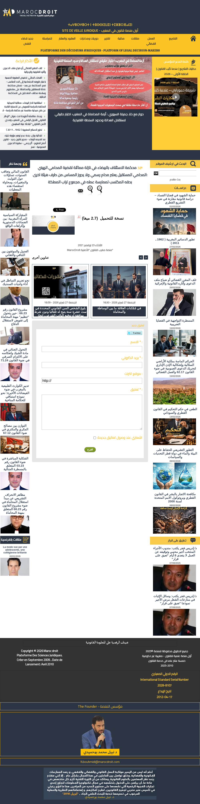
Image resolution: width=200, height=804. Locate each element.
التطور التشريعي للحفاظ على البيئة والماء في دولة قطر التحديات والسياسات (175, 453)
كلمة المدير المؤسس (176, 61)
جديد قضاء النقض (27, 41)
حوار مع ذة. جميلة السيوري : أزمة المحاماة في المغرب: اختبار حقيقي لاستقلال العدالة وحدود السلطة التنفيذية (99, 117)
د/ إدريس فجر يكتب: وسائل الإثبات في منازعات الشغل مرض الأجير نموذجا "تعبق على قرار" (175, 599)
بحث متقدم (175, 179)
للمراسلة (47, 38)
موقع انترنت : (133, 373)
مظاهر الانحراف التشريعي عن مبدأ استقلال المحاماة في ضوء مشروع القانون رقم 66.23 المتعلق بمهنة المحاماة (15, 503)
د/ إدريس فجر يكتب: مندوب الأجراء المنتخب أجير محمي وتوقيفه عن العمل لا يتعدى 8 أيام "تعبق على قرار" (175, 553)
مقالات (135, 38)
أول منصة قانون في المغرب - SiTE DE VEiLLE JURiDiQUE (100, 31)
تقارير (107, 38)
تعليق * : (136, 389)
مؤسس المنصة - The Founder (100, 706)
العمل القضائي (151, 41)
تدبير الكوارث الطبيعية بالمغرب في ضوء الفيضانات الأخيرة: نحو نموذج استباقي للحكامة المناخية (15, 393)
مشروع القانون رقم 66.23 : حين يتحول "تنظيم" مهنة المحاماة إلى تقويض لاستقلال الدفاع (15, 317)
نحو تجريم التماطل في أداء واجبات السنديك (15, 282)
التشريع (173, 38)
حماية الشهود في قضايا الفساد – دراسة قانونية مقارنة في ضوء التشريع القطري (175, 199)
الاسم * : (136, 342)
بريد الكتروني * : (131, 358)
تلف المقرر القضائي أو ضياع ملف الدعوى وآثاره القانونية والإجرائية (24, 70)
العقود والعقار (67, 38)
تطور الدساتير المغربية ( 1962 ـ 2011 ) (24, 129)
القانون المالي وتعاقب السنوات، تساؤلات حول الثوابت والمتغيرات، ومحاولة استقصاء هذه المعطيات (15, 180)
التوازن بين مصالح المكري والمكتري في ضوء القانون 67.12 (15, 429)
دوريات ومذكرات (89, 38)
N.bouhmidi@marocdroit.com (100, 762)
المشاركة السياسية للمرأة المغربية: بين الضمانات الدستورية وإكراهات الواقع (15, 220)
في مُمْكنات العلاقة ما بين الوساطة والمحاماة (119, 309)
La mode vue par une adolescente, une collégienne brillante (15, 550)
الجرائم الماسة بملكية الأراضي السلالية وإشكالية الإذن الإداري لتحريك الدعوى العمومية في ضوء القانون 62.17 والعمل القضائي (175, 367)
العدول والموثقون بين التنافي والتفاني (15, 253)
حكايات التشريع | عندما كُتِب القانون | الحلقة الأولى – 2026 (176, 71)
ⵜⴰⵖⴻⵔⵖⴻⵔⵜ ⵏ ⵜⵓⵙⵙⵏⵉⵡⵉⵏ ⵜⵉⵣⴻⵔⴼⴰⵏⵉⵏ (100, 25)
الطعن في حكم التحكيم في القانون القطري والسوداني (175, 410)
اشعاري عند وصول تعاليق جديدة (119, 437)
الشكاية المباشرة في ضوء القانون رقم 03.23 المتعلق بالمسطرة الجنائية (15, 464)
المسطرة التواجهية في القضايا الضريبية (175, 322)
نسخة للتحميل (112, 218)
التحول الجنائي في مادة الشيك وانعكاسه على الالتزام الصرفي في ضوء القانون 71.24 (15, 355)
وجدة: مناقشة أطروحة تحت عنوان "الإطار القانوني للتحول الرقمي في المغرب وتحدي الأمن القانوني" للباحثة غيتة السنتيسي (25, 120)
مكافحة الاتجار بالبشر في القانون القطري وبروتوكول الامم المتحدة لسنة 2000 (175, 497)
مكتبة (121, 38)
